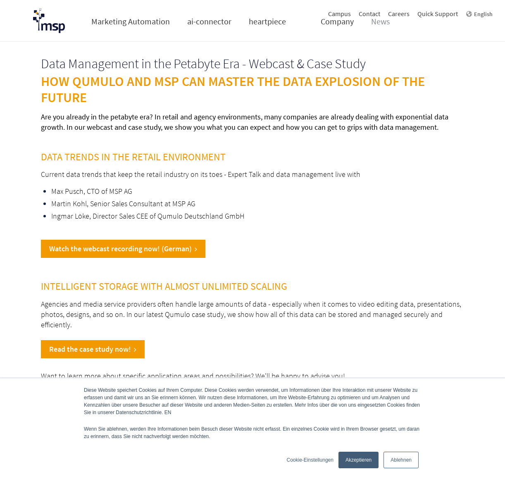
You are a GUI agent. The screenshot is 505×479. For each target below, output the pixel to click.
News (380, 21)
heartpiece (267, 21)
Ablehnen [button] (401, 460)
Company (337, 21)
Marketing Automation (130, 21)
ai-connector (209, 21)
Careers (399, 14)
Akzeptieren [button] (358, 460)
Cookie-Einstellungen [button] (310, 460)
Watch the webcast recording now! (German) (123, 248)
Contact (369, 14)
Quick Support (437, 14)
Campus (339, 14)
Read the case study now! (92, 349)
